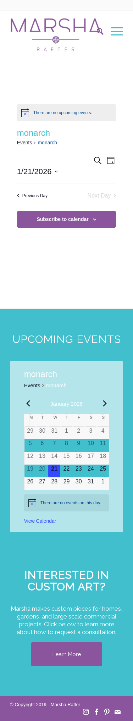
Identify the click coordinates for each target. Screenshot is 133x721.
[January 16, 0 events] (79, 458)
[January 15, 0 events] (66, 458)
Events (24, 142)
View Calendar (40, 521)
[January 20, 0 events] (42, 471)
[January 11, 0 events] (103, 445)
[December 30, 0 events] (42, 433)
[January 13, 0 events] (42, 458)
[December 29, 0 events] (30, 433)
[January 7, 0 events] (54, 445)
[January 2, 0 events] (79, 433)
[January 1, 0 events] (66, 433)
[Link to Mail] (117, 712)
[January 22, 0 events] (66, 471)
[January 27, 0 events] (42, 483)
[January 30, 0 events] (79, 483)
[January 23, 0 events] (79, 471)
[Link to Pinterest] (107, 712)
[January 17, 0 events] (91, 458)
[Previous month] (28, 403)
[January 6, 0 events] (42, 445)
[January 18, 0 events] (103, 458)
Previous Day (32, 195)
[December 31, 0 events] (54, 433)
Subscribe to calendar (62, 219)
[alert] (66, 112)
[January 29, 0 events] (66, 483)
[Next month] (104, 403)
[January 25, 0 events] (103, 471)
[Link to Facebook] (96, 712)
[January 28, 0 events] (54, 483)
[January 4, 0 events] (103, 433)
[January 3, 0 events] (91, 433)
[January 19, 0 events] (30, 471)
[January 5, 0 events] (30, 445)
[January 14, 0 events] (54, 458)
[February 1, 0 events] (103, 483)
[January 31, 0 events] (91, 483)
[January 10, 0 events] (91, 445)
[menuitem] (97, 31)
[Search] (97, 31)
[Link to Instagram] (86, 712)
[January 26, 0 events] (30, 483)
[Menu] (113, 31)
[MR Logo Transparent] (55, 31)
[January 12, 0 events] (30, 458)
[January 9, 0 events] (79, 445)
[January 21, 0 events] (54, 471)
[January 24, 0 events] (91, 471)
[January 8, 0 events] (66, 445)
